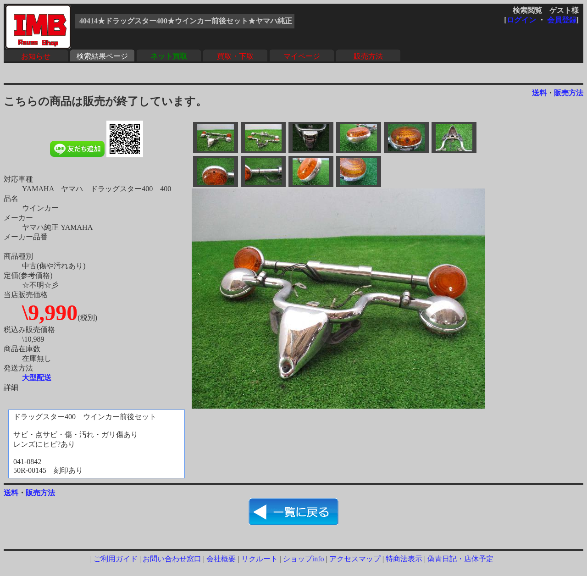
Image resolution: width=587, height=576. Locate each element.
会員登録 (561, 20)
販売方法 (368, 56)
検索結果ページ (102, 56)
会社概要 (221, 559)
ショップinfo (303, 559)
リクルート (259, 559)
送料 (539, 93)
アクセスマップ (355, 559)
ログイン (521, 20)
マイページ (301, 56)
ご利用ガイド (116, 559)
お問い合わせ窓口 (172, 559)
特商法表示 (404, 559)
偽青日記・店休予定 (460, 559)
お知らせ (35, 56)
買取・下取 (235, 56)
